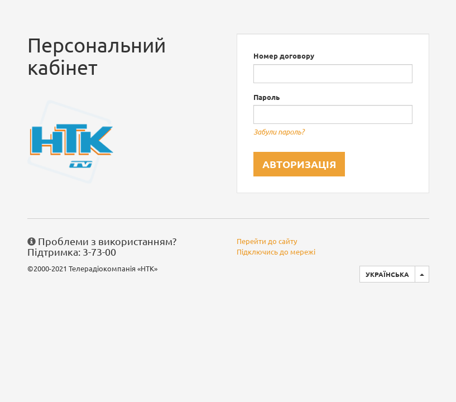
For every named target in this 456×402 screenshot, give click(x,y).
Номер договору (283, 55)
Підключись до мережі (276, 251)
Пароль (266, 97)
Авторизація (299, 163)
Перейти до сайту (267, 241)
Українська (387, 274)
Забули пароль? (278, 132)
